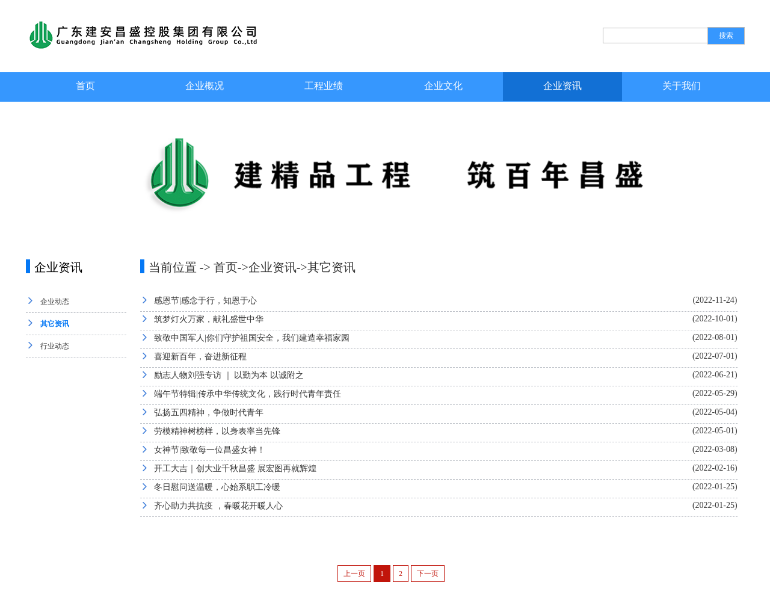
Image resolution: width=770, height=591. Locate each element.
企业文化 (443, 86)
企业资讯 (562, 86)
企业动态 (54, 301)
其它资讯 (54, 324)
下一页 (428, 573)
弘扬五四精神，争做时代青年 (208, 412)
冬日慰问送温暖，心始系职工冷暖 (217, 487)
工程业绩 (323, 86)
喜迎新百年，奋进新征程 (200, 356)
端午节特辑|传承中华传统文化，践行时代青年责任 (247, 393)
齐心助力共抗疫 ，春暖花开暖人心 (218, 505)
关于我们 (681, 86)
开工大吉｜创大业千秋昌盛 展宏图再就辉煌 (235, 468)
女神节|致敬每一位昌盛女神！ (209, 449)
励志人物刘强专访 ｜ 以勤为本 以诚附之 (229, 375)
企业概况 (204, 86)
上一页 (354, 573)
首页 (85, 86)
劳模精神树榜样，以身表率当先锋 (217, 431)
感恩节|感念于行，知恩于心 (205, 300)
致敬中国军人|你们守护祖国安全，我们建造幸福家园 (252, 337)
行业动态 (54, 346)
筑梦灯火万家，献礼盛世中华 (208, 319)
